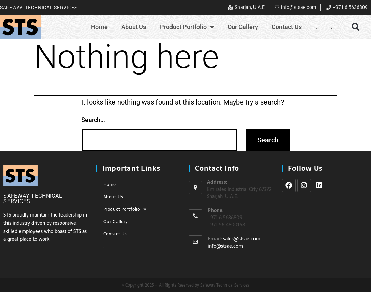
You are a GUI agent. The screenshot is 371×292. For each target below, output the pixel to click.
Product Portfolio (187, 26)
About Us (133, 26)
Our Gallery (243, 26)
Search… (93, 119)
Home (99, 26)
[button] (355, 26)
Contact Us (287, 26)
